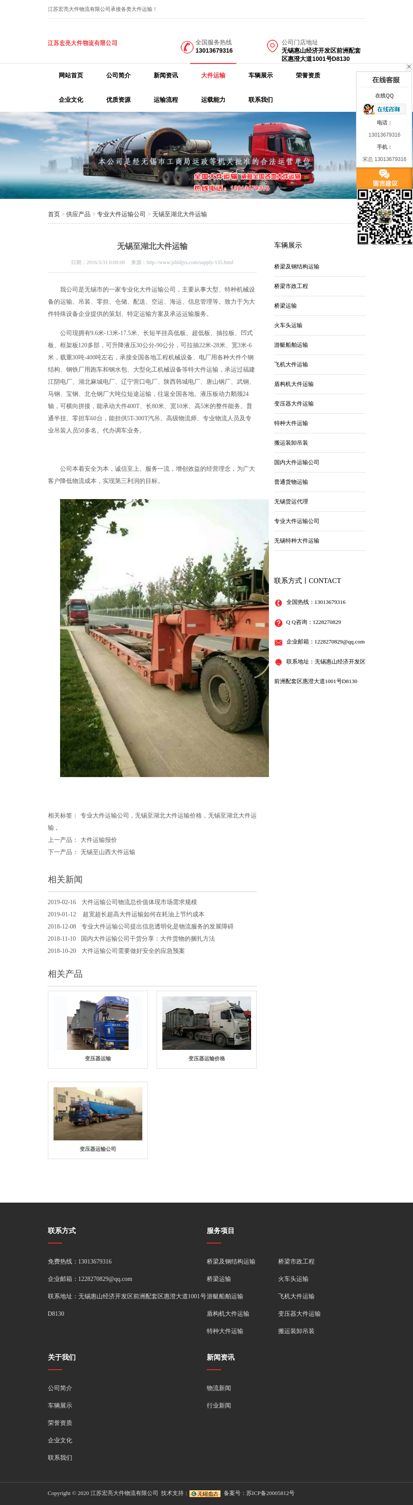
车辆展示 (260, 75)
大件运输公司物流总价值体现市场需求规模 (139, 902)
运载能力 (213, 100)
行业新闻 (219, 1405)
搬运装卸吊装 (291, 442)
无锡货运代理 (291, 501)
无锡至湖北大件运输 (179, 214)
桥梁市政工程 (291, 286)
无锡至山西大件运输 (108, 852)
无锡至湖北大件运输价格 (168, 815)
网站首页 (71, 75)
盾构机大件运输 (294, 384)
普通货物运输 (291, 482)
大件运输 (213, 75)
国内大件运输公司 (296, 462)
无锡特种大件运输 (296, 540)
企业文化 (71, 100)
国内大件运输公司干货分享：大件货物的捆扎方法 (148, 938)
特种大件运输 (291, 423)
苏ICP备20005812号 (270, 1493)
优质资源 (118, 100)
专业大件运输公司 (121, 214)
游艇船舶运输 (291, 345)
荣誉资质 (308, 75)
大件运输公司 (157, 289)
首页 (54, 214)
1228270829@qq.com (340, 641)
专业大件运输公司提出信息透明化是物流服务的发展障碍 (157, 926)
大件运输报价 (99, 840)
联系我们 (260, 100)
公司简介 (118, 75)
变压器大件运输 (294, 403)
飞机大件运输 (291, 364)
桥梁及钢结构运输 (296, 266)
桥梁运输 (285, 305)
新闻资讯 (166, 75)
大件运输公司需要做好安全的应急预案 (133, 951)
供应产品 (78, 214)
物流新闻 (219, 1388)
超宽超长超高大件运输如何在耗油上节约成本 (143, 914)
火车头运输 (288, 325)
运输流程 (166, 100)
